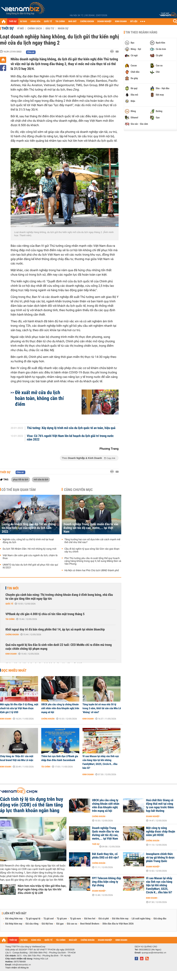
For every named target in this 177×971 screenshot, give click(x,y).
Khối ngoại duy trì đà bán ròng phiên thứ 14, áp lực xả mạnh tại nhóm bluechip (55, 629)
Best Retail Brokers (89, 924)
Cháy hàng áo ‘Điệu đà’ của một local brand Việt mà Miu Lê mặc (16, 758)
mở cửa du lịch (41, 479)
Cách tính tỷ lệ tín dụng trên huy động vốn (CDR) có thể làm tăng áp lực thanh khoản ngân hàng (31, 804)
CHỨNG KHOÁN (87, 21)
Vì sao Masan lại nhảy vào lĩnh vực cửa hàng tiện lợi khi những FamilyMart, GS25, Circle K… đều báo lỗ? (100, 762)
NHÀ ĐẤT (72, 21)
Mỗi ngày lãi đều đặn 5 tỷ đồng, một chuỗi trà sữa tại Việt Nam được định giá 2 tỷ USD (19, 708)
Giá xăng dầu (159, 918)
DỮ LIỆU (133, 21)
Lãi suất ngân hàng (141, 918)
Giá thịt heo (47, 924)
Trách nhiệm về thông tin (17, 967)
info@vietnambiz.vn (21, 964)
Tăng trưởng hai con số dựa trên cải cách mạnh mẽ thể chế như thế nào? (92, 541)
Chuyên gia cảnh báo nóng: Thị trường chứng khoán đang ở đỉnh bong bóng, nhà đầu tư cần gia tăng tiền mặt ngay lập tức (59, 597)
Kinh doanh (11, 654)
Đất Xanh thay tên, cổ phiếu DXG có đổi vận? (105, 855)
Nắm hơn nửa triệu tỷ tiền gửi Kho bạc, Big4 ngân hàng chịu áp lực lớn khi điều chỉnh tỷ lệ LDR (42, 889)
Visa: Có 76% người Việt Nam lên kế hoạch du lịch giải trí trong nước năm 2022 (70, 437)
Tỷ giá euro (75, 918)
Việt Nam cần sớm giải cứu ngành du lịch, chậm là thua (30, 557)
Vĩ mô (20, 28)
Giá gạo (60, 924)
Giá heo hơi (89, 918)
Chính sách (34, 28)
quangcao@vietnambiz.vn (154, 952)
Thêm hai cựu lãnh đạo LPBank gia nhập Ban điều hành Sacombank (59, 758)
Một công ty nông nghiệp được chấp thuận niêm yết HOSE (160, 831)
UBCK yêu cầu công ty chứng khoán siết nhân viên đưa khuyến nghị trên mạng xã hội (60, 708)
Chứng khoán (12, 634)
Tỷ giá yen (62, 918)
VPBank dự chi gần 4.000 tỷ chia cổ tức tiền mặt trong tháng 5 (44, 614)
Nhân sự (63, 28)
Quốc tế (9, 604)
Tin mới (13, 588)
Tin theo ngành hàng (141, 32)
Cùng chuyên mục (78, 490)
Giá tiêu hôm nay (120, 918)
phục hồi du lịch (20, 479)
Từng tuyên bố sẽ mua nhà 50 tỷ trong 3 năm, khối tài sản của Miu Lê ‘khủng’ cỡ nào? (101, 708)
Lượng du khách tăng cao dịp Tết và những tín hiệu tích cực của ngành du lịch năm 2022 (29, 528)
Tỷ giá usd (49, 918)
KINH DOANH (121, 21)
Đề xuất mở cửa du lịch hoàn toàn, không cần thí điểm (39, 398)
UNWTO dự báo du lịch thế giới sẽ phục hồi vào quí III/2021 (30, 566)
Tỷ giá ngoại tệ (33, 918)
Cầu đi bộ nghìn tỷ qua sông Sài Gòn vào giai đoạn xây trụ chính (91, 550)
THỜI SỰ (12, 21)
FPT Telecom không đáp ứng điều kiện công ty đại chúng (106, 882)
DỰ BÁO (23, 21)
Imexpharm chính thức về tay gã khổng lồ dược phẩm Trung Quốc (160, 857)
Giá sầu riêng (31, 924)
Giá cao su (72, 924)
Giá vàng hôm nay (14, 918)
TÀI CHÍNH (60, 21)
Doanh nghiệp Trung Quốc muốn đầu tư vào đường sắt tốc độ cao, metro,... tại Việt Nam (91, 528)
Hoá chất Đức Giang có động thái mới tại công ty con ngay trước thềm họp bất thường (160, 806)
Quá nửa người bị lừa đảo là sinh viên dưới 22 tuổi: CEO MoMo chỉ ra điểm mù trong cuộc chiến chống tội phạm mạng (58, 647)
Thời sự (7, 28)
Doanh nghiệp (152, 816)
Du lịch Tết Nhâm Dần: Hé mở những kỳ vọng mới (29, 549)
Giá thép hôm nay (13, 924)
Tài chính (10, 619)
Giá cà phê (103, 918)
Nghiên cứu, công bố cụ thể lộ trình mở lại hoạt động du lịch (28, 541)
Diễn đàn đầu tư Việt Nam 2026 (117, 924)
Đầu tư (49, 28)
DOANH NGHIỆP (104, 21)
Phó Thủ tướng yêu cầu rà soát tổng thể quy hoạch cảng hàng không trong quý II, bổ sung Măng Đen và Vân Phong (92, 561)
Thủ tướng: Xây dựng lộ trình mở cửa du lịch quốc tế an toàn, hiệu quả (71, 428)
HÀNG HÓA (36, 21)
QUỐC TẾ (48, 21)
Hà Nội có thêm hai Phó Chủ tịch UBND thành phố (91, 570)
